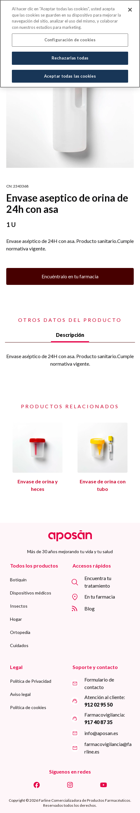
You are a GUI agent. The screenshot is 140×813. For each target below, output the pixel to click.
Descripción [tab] (70, 335)
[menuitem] (18, 579)
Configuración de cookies (70, 36)
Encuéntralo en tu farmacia (70, 276)
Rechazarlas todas (70, 54)
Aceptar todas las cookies (70, 72)
